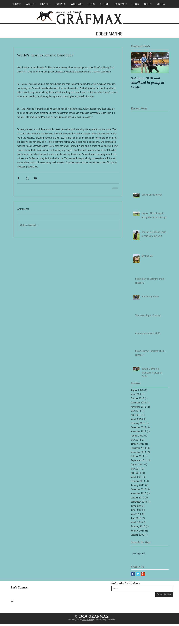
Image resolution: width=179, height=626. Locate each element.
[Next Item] (163, 62)
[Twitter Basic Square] (138, 574)
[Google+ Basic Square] (143, 574)
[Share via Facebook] (18, 178)
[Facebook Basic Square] (133, 574)
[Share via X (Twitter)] (27, 178)
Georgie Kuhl (87, 619)
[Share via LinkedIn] (35, 178)
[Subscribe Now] (164, 594)
